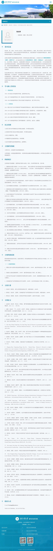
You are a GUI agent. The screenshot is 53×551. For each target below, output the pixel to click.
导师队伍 (15, 25)
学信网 (3, 534)
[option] (26, 11)
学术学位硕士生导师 (22, 25)
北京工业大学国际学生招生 (32, 534)
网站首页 (10, 25)
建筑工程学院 (29, 25)
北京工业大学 (5, 527)
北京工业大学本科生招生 (32, 530)
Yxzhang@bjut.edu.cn (13, 505)
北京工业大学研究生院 (31, 527)
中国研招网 (4, 530)
